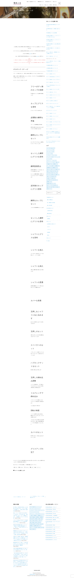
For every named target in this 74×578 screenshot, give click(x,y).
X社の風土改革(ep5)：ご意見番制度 (51, 515)
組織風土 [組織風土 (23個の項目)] (49, 181)
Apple (34, 506)
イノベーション (38, 506)
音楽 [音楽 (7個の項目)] (57, 187)
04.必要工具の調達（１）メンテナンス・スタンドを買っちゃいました (53, 36)
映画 (34, 524)
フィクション (32, 512)
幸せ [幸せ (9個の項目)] (56, 171)
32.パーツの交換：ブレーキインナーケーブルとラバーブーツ (53, 125)
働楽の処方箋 (49, 213)
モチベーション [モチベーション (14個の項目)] (50, 162)
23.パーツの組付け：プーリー (51, 97)
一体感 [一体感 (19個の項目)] (57, 162)
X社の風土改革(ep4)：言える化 (51, 513)
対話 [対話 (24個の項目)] (52, 171)
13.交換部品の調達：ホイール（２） (52, 68)
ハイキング (49, 229)
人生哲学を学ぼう (50, 210)
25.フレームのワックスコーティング (52, 103)
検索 (59, 192)
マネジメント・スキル (34, 513)
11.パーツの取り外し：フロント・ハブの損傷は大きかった (53, 62)
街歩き (48, 235)
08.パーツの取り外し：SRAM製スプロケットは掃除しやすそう (53, 53)
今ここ (43, 515)
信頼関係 (37, 517)
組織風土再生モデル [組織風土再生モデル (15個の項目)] (51, 183)
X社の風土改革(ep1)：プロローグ (51, 507)
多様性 (36, 519)
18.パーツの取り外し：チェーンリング (52, 82)
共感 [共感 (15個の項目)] (48, 169)
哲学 (33, 519)
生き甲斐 (37, 524)
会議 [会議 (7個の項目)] (52, 165)
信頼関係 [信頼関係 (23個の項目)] (49, 167)
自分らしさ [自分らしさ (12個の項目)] (49, 185)
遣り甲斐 (42, 528)
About (28, 1)
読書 (39, 528)
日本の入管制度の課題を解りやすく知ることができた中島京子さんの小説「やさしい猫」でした (20, 549)
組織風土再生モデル (37, 526)
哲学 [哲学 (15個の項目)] (52, 169)
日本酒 (31, 524)
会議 (30, 517)
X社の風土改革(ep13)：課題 (50, 533)
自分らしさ (32, 528)
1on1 (31, 506)
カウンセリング (32, 508)
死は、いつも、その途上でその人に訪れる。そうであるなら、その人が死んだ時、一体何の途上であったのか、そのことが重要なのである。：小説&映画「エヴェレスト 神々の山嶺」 (20, 516)
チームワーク (41, 510)
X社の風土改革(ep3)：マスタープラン (52, 511)
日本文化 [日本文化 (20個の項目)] (53, 176)
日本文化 (39, 522)
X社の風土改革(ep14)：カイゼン (51, 535)
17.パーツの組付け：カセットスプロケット (53, 79)
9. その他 (47, 240)
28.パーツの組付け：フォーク (51, 113)
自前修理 (20, 14)
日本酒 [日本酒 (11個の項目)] (49, 178)
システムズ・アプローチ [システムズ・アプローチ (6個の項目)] (51, 155)
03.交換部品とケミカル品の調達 (51, 32)
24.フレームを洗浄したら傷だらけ (52, 100)
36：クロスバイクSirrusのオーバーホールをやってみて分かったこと (53, 142)
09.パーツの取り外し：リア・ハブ (52, 56)
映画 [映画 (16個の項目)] (53, 178)
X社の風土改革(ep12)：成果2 (50, 531)
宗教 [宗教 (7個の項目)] (48, 171)
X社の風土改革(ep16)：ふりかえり (51, 539)
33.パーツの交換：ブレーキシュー (52, 128)
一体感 (31, 515)
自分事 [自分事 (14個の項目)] (55, 185)
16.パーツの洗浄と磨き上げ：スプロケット (53, 76)
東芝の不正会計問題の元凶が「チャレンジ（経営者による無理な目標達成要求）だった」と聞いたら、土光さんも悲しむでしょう (20, 526)
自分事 (36, 528)
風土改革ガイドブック (33, 1)
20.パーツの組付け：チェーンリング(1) (52, 89)
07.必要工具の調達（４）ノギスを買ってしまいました (53, 49)
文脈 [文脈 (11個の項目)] (48, 176)
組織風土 (31, 526)
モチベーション (41, 513)
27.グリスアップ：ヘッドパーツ (51, 110)
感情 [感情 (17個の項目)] (57, 174)
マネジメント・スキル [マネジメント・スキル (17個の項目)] (51, 160)
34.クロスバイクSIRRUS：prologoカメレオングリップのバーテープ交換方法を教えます (53, 133)
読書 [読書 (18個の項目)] (48, 187)
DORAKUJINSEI (32, 574)
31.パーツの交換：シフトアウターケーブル (53, 121)
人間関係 (38, 515)
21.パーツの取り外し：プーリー (51, 92)
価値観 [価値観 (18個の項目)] (57, 165)
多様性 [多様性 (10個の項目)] (57, 169)
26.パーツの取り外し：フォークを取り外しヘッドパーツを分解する (53, 107)
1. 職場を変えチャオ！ (40, 1)
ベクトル (37, 512)
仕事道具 (48, 218)
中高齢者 (34, 515)
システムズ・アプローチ (34, 510)
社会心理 (41, 524)
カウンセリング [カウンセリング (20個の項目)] (50, 151)
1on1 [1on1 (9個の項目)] (48, 148)
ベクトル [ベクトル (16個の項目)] (49, 158)
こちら (30, 53)
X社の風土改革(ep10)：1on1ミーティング (52, 527)
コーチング (38, 508)
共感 (30, 519)
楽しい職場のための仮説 (51, 202)
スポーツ (48, 226)
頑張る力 (34, 529)
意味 (30, 522)
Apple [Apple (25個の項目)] (53, 148)
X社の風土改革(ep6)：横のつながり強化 (52, 517)
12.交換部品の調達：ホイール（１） (52, 65)
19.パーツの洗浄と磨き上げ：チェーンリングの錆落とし (53, 86)
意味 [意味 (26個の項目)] (53, 174)
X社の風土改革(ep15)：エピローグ (51, 537)
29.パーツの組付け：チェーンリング (52, 116)
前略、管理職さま (50, 199)
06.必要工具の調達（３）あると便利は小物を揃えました (53, 45)
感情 (33, 522)
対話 (42, 519)
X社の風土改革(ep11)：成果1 (50, 529)
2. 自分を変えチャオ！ (48, 1)
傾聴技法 (41, 517)
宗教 (39, 519)
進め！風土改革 (49, 205)
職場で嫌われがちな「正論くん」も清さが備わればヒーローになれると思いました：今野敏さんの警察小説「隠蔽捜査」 (20, 544)
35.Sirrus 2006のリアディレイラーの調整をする (53, 138)
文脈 (36, 522)
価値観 (34, 517)
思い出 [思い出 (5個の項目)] (48, 174)
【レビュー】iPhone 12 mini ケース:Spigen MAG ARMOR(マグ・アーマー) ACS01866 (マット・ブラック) (20, 521)
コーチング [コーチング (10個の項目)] (49, 153)
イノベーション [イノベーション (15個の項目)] (50, 149)
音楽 (30, 529)
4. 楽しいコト (16, 14)
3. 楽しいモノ (55, 1)
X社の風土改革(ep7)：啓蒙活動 (51, 519)
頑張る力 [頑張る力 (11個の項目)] (49, 188)
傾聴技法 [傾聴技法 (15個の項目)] (55, 167)
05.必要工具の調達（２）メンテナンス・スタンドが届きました (53, 40)
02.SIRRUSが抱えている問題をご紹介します (53, 29)
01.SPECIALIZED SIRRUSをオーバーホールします (53, 25)
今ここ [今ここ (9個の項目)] (48, 165)
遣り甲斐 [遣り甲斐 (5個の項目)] (53, 187)
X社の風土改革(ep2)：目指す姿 (51, 509)
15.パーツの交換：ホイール (50, 73)
